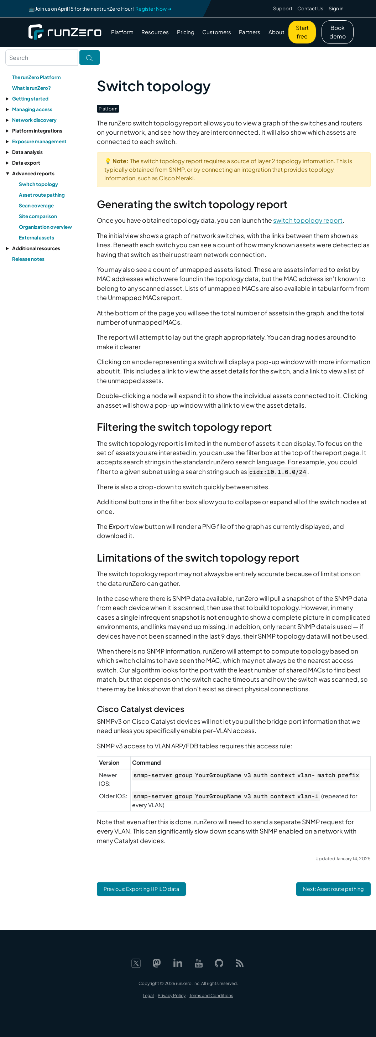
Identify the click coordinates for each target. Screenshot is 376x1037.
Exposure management (39, 141)
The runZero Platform (36, 77)
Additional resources (36, 248)
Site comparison (38, 216)
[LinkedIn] (177, 962)
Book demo (337, 32)
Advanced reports (33, 173)
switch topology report (308, 220)
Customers (216, 32)
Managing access (32, 109)
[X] (136, 962)
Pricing (185, 32)
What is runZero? (31, 88)
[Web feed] (239, 962)
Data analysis (27, 152)
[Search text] (41, 58)
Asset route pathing (42, 195)
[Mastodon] (156, 962)
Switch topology (38, 184)
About (276, 32)
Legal (148, 995)
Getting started (30, 99)
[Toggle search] (89, 57)
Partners (249, 32)
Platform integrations (37, 131)
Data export (26, 163)
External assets (36, 237)
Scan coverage (36, 205)
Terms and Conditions (211, 995)
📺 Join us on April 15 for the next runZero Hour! (100, 8)
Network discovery (34, 120)
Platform (122, 32)
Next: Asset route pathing (333, 889)
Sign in (336, 8)
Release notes (28, 259)
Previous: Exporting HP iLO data (141, 889)
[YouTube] (198, 962)
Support (282, 8)
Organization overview (45, 227)
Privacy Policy (172, 995)
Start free (302, 32)
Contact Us (310, 8)
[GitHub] (219, 962)
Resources (155, 32)
